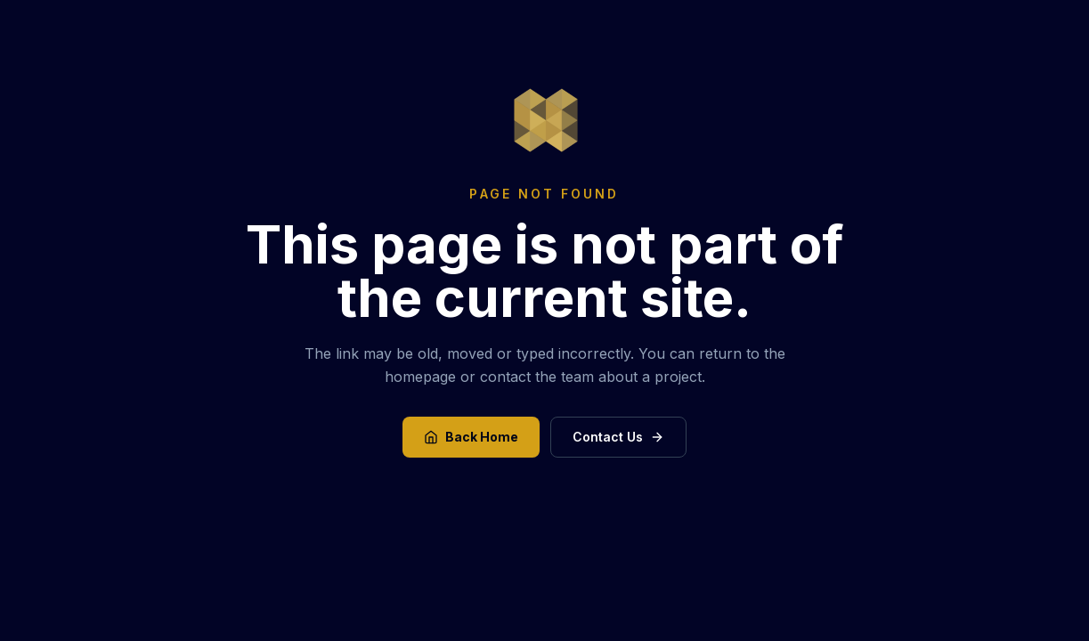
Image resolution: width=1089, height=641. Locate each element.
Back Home (471, 436)
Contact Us (618, 436)
